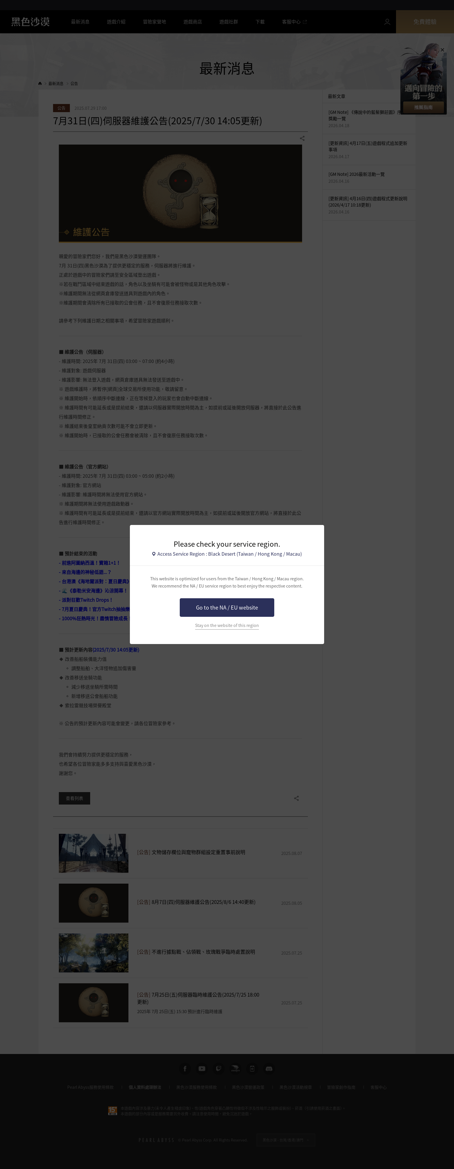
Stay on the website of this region (227, 625)
